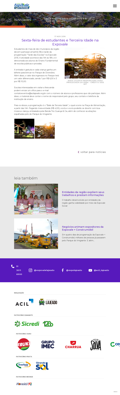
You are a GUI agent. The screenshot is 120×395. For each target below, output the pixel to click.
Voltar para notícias (93, 152)
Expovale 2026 (22, 6)
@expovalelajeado (44, 270)
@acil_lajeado (101, 270)
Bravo (115, 391)
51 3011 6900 (19, 270)
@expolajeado (74, 270)
